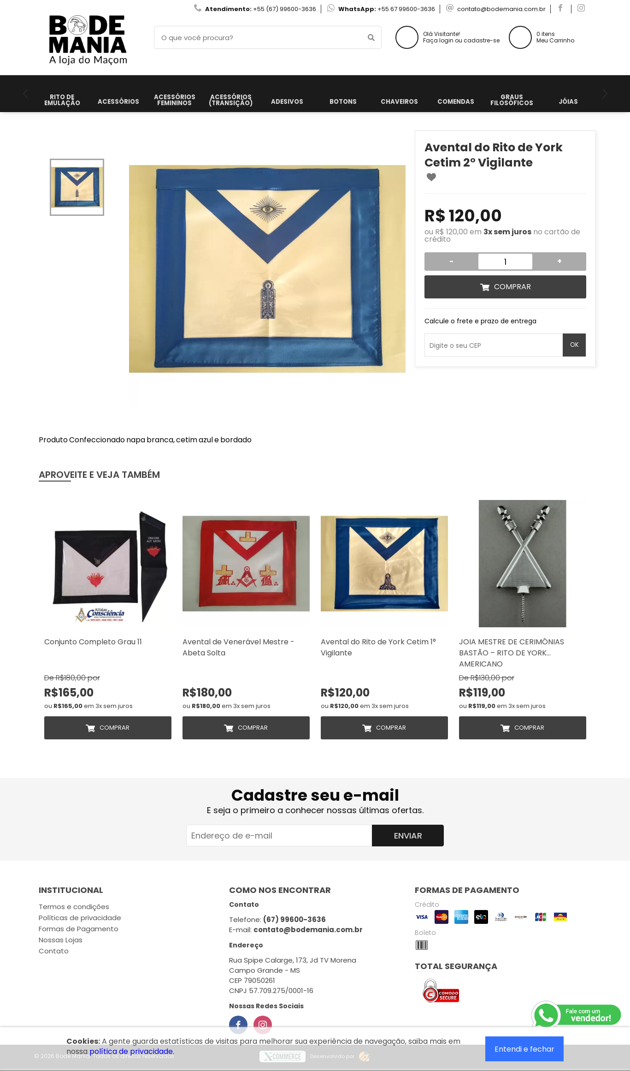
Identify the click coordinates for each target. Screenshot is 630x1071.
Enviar (408, 835)
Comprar (512, 286)
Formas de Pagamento (78, 929)
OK (574, 344)
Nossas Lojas (60, 940)
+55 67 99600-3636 (406, 9)
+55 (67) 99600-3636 (284, 9)
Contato (54, 951)
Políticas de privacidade (80, 917)
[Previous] (25, 94)
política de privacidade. (131, 1051)
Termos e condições (74, 906)
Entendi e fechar (524, 1049)
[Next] (605, 94)
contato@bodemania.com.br (501, 9)
